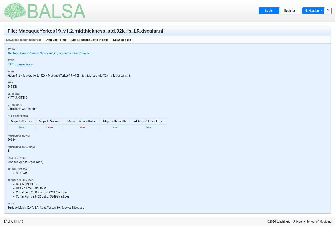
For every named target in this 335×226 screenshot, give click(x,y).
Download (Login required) (23, 39)
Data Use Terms (56, 39)
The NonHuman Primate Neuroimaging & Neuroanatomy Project (49, 53)
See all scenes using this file (89, 39)
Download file (122, 39)
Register (289, 10)
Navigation (312, 10)
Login (269, 10)
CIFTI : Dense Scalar (21, 64)
